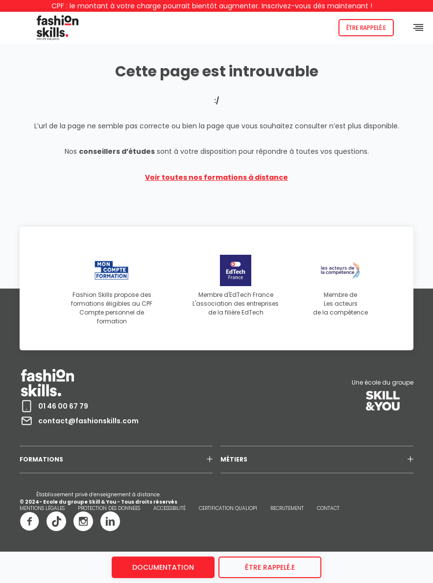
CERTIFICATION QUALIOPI (228, 508)
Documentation (163, 567)
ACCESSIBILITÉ (169, 508)
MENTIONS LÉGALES (42, 508)
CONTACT (328, 508)
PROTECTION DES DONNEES (109, 508)
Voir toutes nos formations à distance (216, 177)
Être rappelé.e (366, 28)
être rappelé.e (270, 567)
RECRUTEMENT (287, 508)
